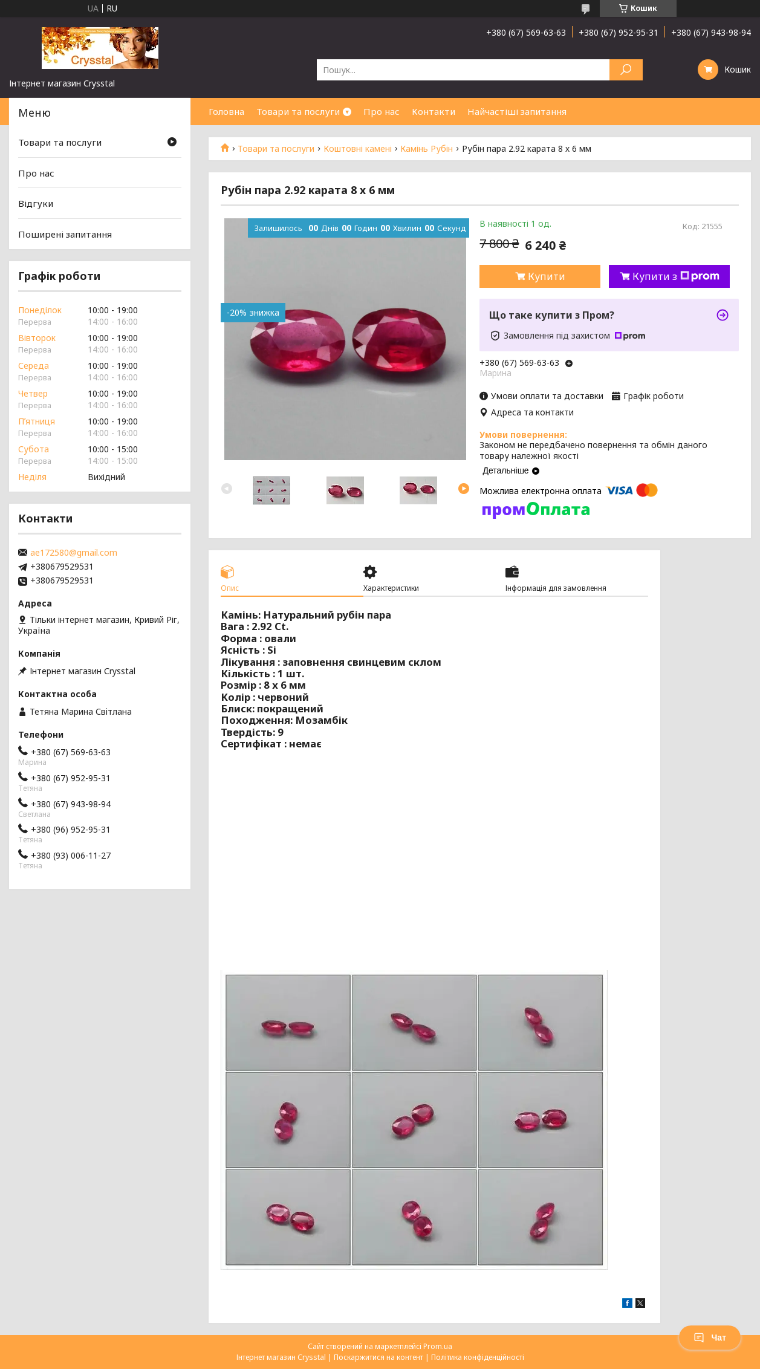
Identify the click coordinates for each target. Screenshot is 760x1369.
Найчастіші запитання (517, 111)
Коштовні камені (357, 148)
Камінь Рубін (426, 148)
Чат (709, 1337)
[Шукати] (626, 69)
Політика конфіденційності (477, 1357)
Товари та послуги (298, 111)
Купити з (675, 276)
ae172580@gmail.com (73, 552)
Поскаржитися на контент (378, 1357)
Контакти (433, 111)
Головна (226, 111)
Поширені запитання (65, 234)
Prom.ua (437, 1346)
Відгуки (35, 203)
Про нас (381, 111)
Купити (546, 276)
